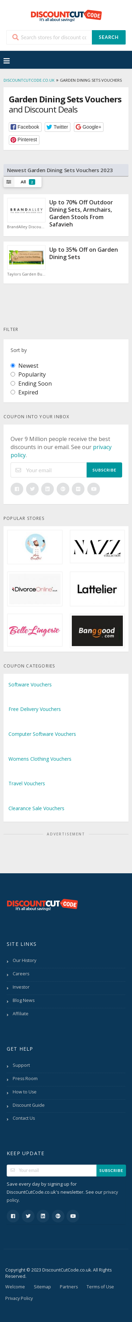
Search (109, 37)
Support (21, 1065)
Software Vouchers (30, 684)
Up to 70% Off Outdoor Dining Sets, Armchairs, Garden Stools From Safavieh (81, 213)
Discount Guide (29, 1105)
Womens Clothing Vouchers (39, 758)
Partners (69, 1287)
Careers (21, 974)
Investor (21, 987)
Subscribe (105, 470)
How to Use (25, 1092)
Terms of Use (100, 1287)
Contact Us (24, 1118)
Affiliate (21, 1014)
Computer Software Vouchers (42, 734)
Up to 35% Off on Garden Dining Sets (83, 253)
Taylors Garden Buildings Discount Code (26, 274)
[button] (25, 127)
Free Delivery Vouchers (34, 709)
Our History (24, 960)
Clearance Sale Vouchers (36, 808)
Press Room (25, 1079)
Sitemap (42, 1287)
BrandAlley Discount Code (26, 226)
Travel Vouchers (26, 783)
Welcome (15, 1287)
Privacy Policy (19, 1298)
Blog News (23, 1000)
